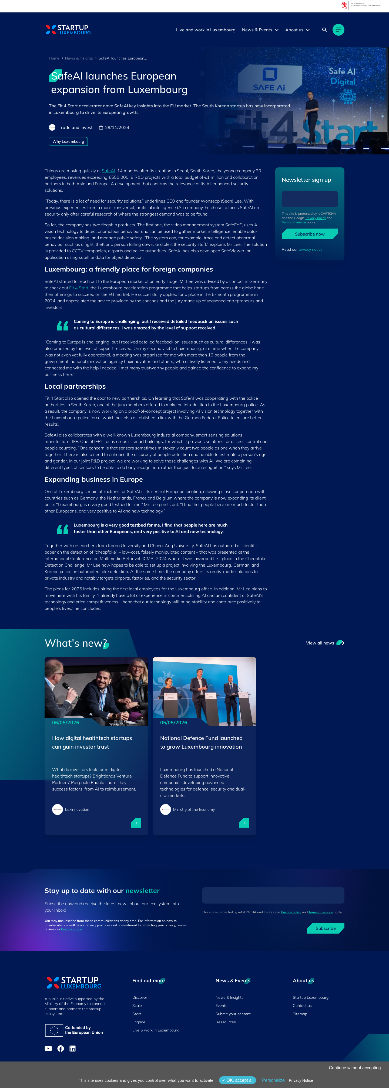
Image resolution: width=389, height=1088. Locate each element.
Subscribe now (310, 234)
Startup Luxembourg (310, 997)
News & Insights (79, 58)
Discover (139, 997)
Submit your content (233, 1013)
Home (54, 58)
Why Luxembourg (68, 141)
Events (221, 1005)
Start (136, 1013)
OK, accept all (237, 1080)
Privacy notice (71, 929)
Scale (137, 1005)
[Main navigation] (338, 30)
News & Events (257, 29)
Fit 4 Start (78, 287)
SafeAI (108, 170)
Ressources (226, 1022)
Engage (138, 1022)
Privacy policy (316, 218)
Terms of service (294, 222)
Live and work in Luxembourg (206, 29)
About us (294, 29)
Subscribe (326, 928)
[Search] (324, 30)
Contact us (302, 1005)
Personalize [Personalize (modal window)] (273, 1080)
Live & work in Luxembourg (155, 1030)
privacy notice (311, 249)
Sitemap (300, 1013)
